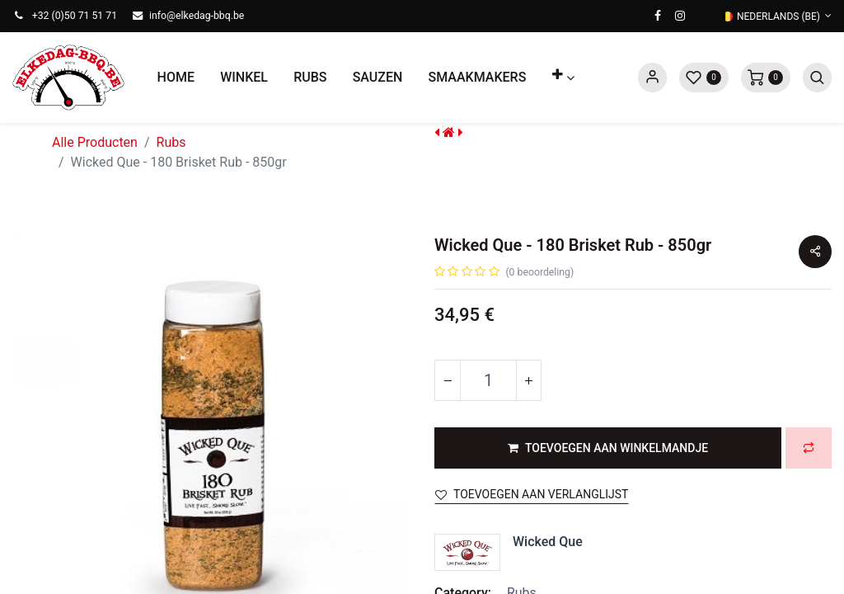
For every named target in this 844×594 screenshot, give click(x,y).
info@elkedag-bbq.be (196, 15)
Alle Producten (95, 142)
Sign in (652, 77)
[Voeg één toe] (528, 380)
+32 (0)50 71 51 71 (74, 15)
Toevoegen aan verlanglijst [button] (531, 494)
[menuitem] (176, 77)
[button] (563, 77)
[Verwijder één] (447, 380)
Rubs (171, 142)
